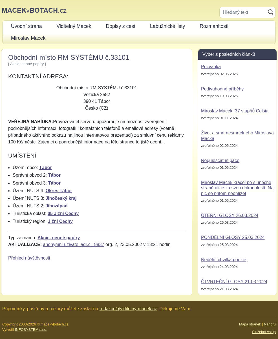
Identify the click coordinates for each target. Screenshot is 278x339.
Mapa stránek (250, 324)
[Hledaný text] (243, 12)
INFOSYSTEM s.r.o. (31, 329)
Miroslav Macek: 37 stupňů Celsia (234, 110)
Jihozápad (56, 205)
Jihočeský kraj (60, 198)
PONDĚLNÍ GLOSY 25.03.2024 (233, 237)
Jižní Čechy (60, 221)
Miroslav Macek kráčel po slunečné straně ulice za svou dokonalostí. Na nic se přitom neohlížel (237, 188)
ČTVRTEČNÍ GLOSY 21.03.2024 (234, 281)
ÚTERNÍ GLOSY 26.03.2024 (229, 215)
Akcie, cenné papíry (58, 237)
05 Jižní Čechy (63, 213)
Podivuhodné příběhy (222, 89)
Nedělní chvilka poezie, (224, 259)
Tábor (45, 167)
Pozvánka (211, 66)
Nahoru (270, 324)
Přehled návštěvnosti (29, 258)
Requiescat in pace (220, 160)
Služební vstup (264, 332)
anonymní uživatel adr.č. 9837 (73, 244)
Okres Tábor (58, 190)
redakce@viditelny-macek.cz (128, 308)
